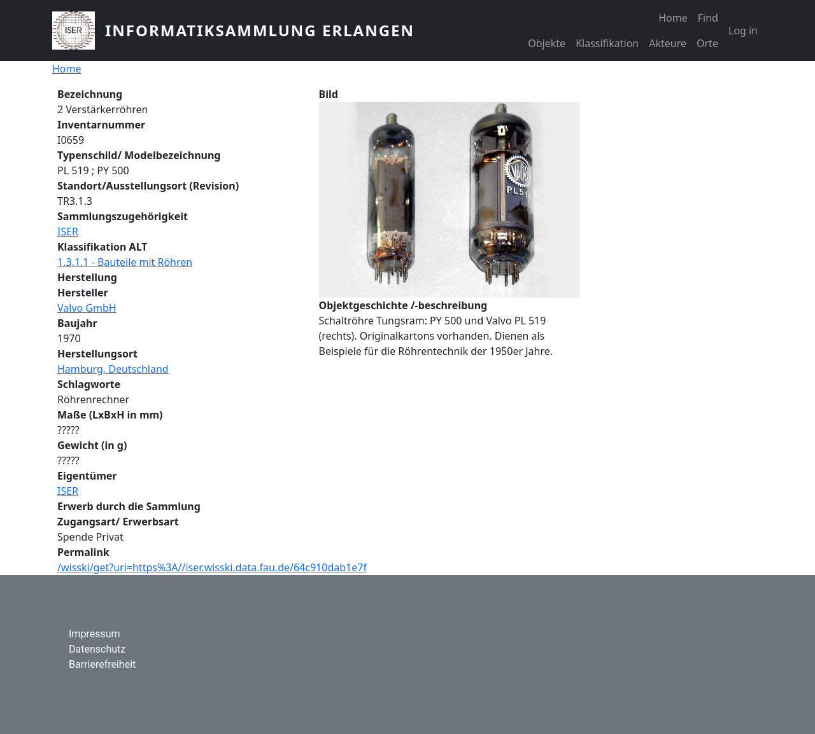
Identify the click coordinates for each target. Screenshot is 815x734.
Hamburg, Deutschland (113, 369)
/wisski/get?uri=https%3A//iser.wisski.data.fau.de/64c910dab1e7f (212, 567)
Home (673, 18)
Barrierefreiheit (102, 664)
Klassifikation (607, 43)
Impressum (94, 634)
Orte (707, 43)
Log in (743, 31)
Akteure (667, 43)
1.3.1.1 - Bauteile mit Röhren (124, 262)
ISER (67, 232)
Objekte (546, 43)
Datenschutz (97, 649)
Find (708, 18)
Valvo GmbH (87, 308)
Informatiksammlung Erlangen (260, 30)
